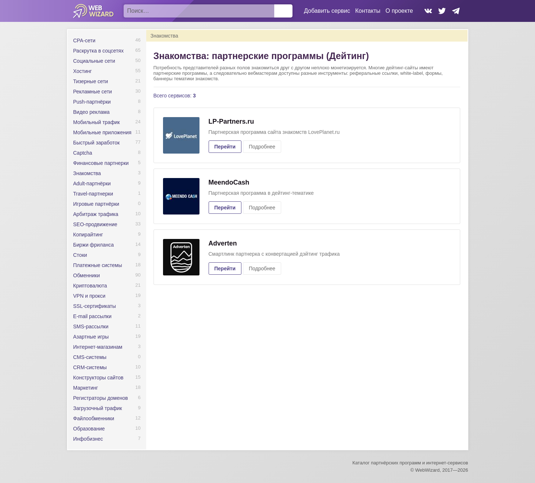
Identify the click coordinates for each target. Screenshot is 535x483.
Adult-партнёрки (92, 183)
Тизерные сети (90, 81)
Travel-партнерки (93, 194)
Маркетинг (85, 388)
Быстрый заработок (96, 143)
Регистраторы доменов (100, 398)
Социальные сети (94, 61)
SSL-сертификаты (94, 306)
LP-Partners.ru (231, 121)
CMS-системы (89, 357)
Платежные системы (97, 265)
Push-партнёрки (92, 102)
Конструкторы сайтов (98, 377)
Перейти (225, 147)
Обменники (86, 275)
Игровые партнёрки (96, 204)
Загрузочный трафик (97, 408)
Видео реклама (91, 112)
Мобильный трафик (96, 122)
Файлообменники (94, 418)
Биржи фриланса (93, 245)
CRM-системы (90, 367)
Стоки (80, 255)
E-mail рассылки (92, 316)
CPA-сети (84, 40)
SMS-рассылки (91, 326)
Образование (89, 429)
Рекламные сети (92, 91)
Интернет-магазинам (98, 347)
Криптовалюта (90, 286)
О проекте (399, 11)
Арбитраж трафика (96, 214)
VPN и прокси (89, 296)
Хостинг (82, 71)
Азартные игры (91, 337)
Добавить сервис (327, 11)
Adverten (223, 243)
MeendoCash (229, 182)
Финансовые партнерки (101, 163)
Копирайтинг (88, 234)
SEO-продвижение (95, 224)
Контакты (367, 11)
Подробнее (262, 147)
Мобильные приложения (102, 132)
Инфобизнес (88, 439)
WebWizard (94, 11)
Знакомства (87, 173)
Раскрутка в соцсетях (98, 51)
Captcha (82, 153)
